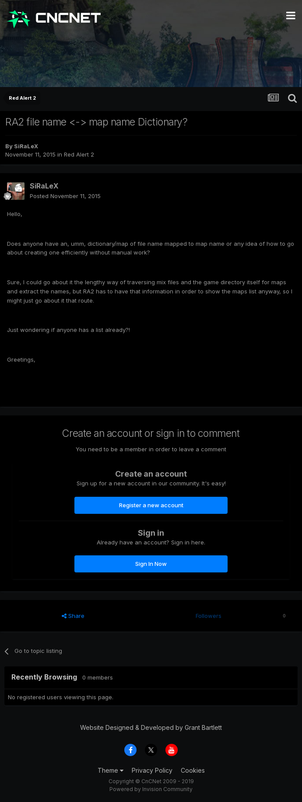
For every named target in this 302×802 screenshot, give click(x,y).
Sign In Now (151, 563)
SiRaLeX (26, 146)
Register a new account (151, 505)
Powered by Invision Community (151, 789)
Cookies (193, 770)
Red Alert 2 (79, 154)
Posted (65, 195)
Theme (110, 770)
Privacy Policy (152, 770)
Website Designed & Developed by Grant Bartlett (151, 727)
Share (73, 615)
